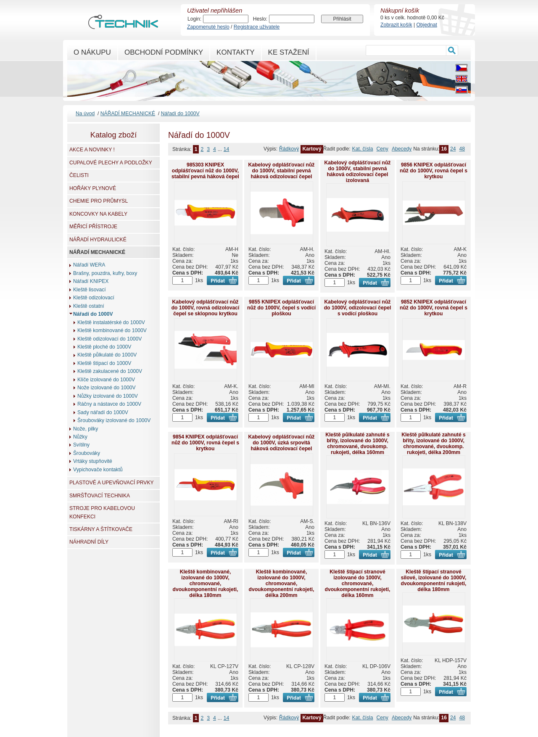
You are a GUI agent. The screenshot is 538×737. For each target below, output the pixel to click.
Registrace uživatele (257, 27)
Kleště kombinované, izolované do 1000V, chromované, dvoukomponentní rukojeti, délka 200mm (281, 583)
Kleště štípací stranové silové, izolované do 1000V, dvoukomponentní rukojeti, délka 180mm (433, 580)
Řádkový (289, 149)
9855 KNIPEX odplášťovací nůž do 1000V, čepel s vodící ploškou (281, 308)
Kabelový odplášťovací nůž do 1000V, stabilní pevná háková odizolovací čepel (281, 171)
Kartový (311, 149)
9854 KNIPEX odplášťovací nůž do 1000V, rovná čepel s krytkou (205, 443)
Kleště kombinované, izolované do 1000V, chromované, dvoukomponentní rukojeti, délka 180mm (205, 583)
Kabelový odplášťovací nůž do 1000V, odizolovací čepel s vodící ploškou (357, 308)
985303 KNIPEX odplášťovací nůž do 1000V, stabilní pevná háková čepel (205, 171)
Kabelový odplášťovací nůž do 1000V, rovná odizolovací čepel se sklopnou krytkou (205, 308)
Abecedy (401, 149)
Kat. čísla (362, 149)
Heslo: (260, 19)
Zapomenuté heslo (208, 27)
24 (453, 149)
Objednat (427, 25)
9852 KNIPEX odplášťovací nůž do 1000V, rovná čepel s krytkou (433, 308)
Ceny (382, 149)
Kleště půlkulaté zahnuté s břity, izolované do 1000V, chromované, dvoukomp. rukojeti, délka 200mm (433, 443)
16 (444, 149)
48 (462, 149)
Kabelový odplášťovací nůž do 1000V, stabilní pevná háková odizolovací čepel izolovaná (357, 171)
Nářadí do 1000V (180, 113)
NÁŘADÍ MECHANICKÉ (127, 113)
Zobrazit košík (396, 25)
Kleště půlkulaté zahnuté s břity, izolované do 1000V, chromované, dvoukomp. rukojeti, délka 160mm (357, 443)
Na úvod (85, 113)
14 (226, 149)
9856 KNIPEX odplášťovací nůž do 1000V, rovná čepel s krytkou (433, 171)
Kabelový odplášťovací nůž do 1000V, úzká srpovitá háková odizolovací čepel (281, 443)
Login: (194, 19)
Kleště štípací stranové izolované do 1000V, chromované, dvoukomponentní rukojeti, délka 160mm (357, 583)
